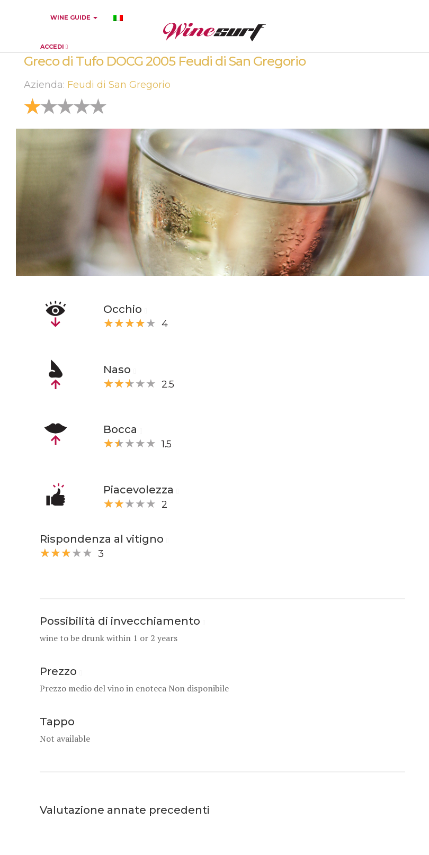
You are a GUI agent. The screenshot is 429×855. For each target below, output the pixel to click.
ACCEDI (54, 46)
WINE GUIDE (73, 17)
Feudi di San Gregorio (119, 85)
